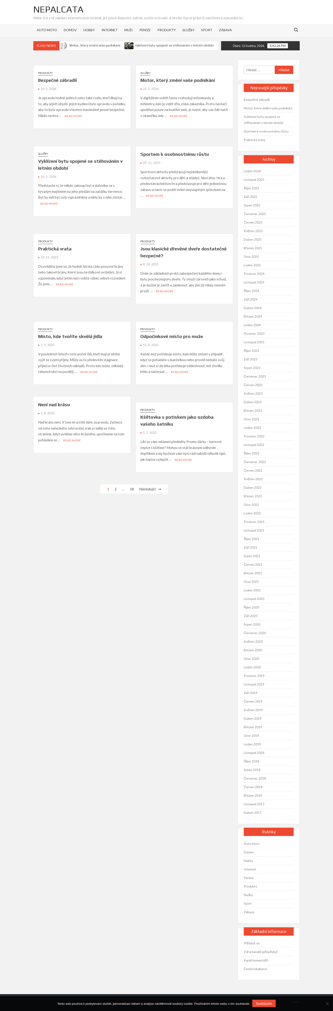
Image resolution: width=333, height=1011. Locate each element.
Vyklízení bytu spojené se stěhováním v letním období (182, 45)
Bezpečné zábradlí (57, 80)
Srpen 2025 (252, 205)
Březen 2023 (253, 410)
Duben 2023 (253, 402)
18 (132, 489)
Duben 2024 (253, 308)
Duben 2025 (253, 239)
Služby (188, 30)
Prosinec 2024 (254, 274)
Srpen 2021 (252, 556)
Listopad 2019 (254, 684)
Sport (206, 30)
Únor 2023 (251, 419)
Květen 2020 (253, 641)
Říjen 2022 (251, 453)
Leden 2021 (252, 590)
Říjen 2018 (251, 761)
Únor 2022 (251, 505)
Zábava (225, 30)
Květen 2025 (253, 231)
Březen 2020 (253, 650)
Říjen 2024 (251, 291)
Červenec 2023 (255, 376)
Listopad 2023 (254, 342)
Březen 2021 (253, 573)
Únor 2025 (251, 256)
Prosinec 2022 (254, 436)
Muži (128, 30)
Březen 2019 (253, 727)
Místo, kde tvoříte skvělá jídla (70, 336)
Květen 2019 (253, 710)
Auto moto (47, 30)
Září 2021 (250, 547)
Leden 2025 (252, 265)
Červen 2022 (253, 470)
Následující (147, 489)
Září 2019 (250, 693)
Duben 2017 (253, 812)
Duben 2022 (253, 487)
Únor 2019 (251, 736)
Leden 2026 (252, 171)
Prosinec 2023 (254, 333)
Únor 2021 (251, 582)
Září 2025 (250, 197)
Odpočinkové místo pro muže (171, 336)
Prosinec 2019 (254, 676)
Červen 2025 (253, 222)
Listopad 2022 (254, 445)
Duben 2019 (253, 718)
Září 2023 (250, 359)
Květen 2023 (253, 393)
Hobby (89, 30)
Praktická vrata (54, 248)
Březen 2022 (253, 496)
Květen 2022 (253, 479)
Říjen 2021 (251, 539)
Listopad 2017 (254, 804)
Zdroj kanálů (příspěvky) (261, 952)
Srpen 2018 (252, 770)
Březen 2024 (253, 316)
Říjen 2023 (251, 351)
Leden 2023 (252, 428)
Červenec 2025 (255, 214)
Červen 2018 (253, 787)
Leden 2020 (252, 667)
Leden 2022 (252, 513)
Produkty (166, 30)
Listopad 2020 (254, 599)
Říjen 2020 (251, 607)
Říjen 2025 (251, 188)
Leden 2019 (252, 744)
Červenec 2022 (255, 462)
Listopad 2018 (254, 753)
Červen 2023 (253, 385)
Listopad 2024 (254, 282)
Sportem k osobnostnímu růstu (174, 154)
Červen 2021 (253, 564)
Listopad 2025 (254, 179)
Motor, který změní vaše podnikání (102, 45)
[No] (327, 1003)
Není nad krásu (54, 404)
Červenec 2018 (255, 778)
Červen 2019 (253, 701)
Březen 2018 (253, 795)
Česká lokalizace (255, 969)
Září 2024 (250, 299)
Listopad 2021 (254, 530)
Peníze (145, 30)
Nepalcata (58, 9)
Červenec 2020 (255, 633)
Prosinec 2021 (254, 522)
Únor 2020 (251, 659)
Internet (110, 30)
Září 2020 (250, 616)
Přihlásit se (252, 943)
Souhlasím (264, 1003)
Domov (70, 30)
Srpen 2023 (252, 368)
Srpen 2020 (252, 624)
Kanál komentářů (256, 960)
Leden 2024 (252, 325)
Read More (73, 116)
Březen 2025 (253, 248)
